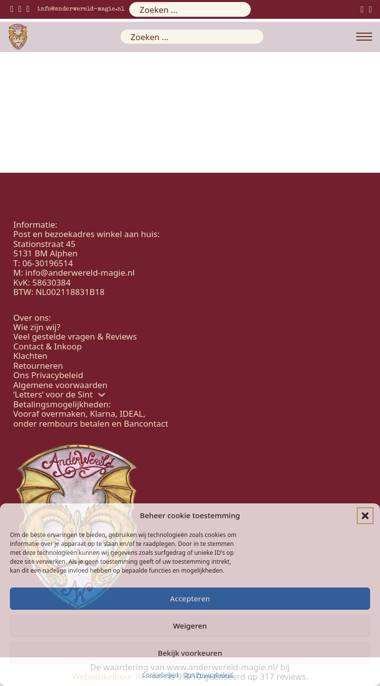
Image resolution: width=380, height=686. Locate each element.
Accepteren (190, 598)
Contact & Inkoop (47, 346)
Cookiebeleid (160, 675)
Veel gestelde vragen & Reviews (75, 336)
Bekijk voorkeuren (190, 653)
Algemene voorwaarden (60, 385)
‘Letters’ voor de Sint (53, 394)
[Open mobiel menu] (364, 37)
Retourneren (38, 365)
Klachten (30, 355)
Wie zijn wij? (36, 327)
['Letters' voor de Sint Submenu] (101, 395)
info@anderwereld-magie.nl (80, 9)
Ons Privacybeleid (208, 675)
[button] (365, 516)
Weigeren (190, 626)
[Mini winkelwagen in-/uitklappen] (370, 9)
